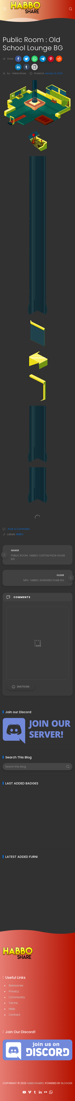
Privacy (14, 991)
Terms (13, 1003)
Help (12, 1009)
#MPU (19, 534)
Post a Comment (18, 529)
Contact (14, 1015)
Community (17, 997)
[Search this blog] (37, 766)
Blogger (66, 1083)
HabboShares (35, 1083)
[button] (18, 59)
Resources (16, 985)
